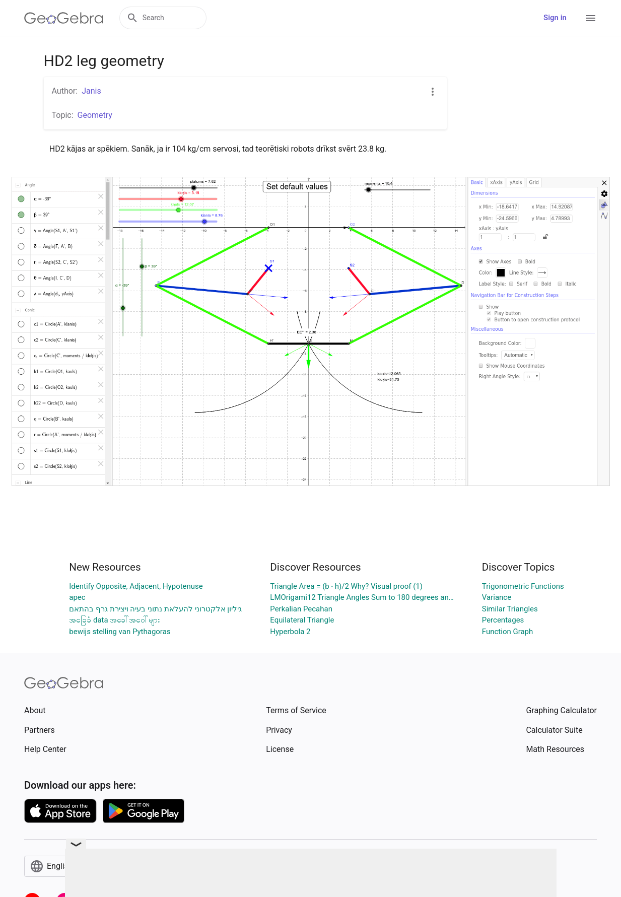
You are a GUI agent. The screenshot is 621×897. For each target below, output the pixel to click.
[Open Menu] (591, 18)
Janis (91, 91)
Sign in (555, 17)
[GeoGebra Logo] (63, 18)
